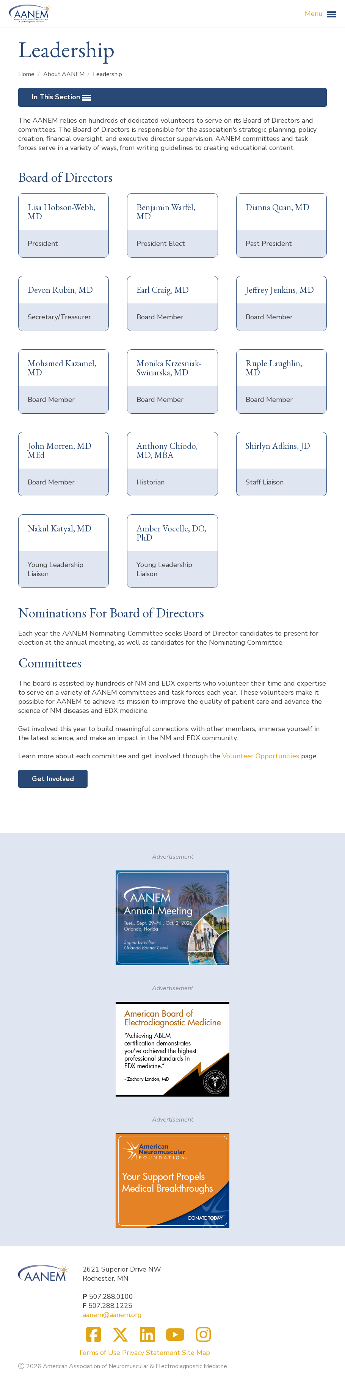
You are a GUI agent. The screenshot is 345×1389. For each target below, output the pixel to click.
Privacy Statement (151, 1352)
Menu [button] (320, 14)
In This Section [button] (61, 97)
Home (27, 74)
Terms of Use (99, 1352)
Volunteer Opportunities (260, 756)
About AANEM (64, 74)
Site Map (196, 1352)
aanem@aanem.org (112, 1314)
